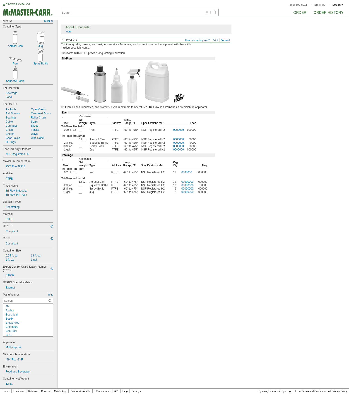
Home (6, 391)
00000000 (187, 181)
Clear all (48, 21)
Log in (338, 4)
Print (215, 40)
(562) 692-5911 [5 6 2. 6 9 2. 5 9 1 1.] (298, 4)
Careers (45, 391)
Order (299, 13)
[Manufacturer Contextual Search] (28, 301)
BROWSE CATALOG (18, 4)
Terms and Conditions (314, 391)
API (116, 391)
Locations (19, 391)
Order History (328, 13)
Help (125, 391)
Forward (225, 40)
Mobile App (60, 391)
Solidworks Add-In (80, 391)
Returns (32, 391)
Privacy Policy (339, 391)
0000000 (178, 129)
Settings (136, 391)
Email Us (319, 4)
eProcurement (102, 391)
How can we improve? (197, 40)
